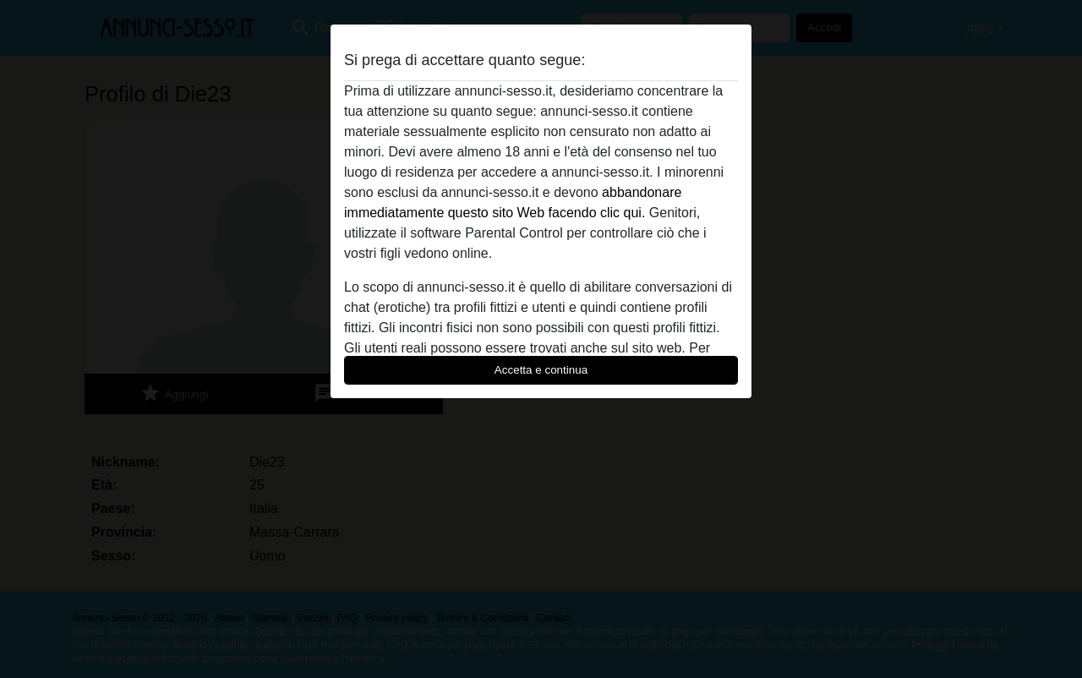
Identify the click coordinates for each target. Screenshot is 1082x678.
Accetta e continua (541, 370)
